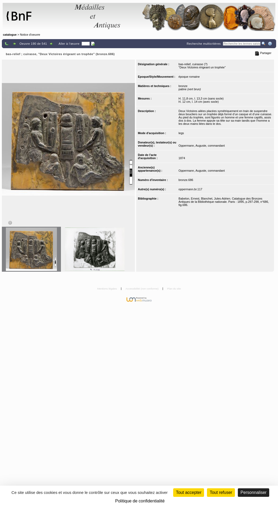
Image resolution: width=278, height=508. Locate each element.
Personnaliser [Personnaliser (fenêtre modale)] (253, 492)
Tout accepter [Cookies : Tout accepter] (188, 492)
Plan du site (174, 288)
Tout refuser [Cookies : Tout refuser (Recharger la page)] (221, 492)
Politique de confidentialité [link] (140, 501)
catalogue (9, 34)
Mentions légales (107, 288)
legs (181, 133)
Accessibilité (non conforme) (142, 288)
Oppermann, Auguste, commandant (202, 145)
